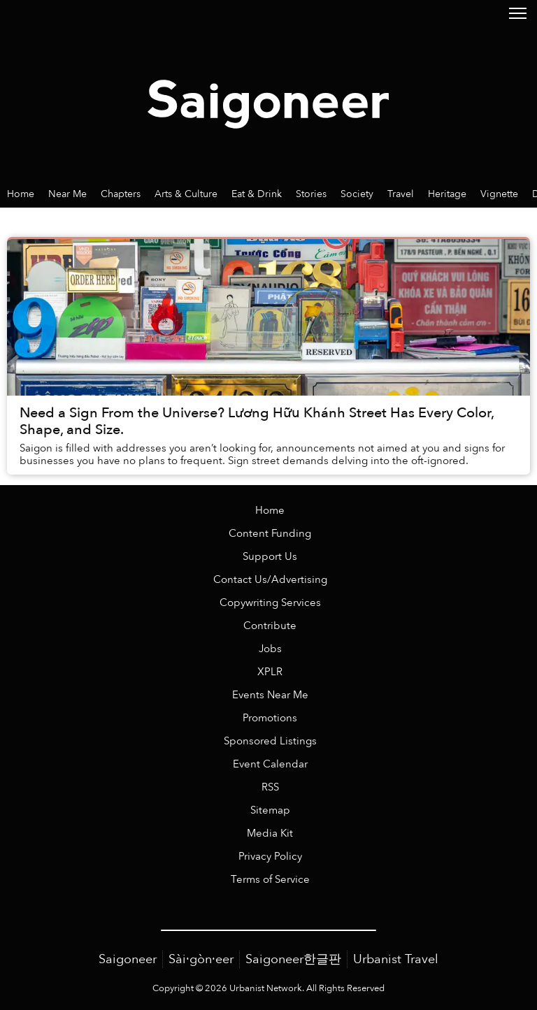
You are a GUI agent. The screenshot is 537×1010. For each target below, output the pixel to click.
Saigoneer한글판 (293, 959)
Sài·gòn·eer (201, 959)
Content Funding (270, 533)
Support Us (270, 556)
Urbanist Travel (395, 959)
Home (270, 510)
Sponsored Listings (270, 741)
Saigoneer (128, 959)
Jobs (270, 649)
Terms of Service (270, 879)
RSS (270, 787)
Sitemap (270, 810)
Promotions (270, 718)
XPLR (269, 672)
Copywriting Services (270, 603)
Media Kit (270, 833)
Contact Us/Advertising (270, 579)
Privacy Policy (270, 856)
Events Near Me (270, 695)
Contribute (269, 626)
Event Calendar (270, 764)
